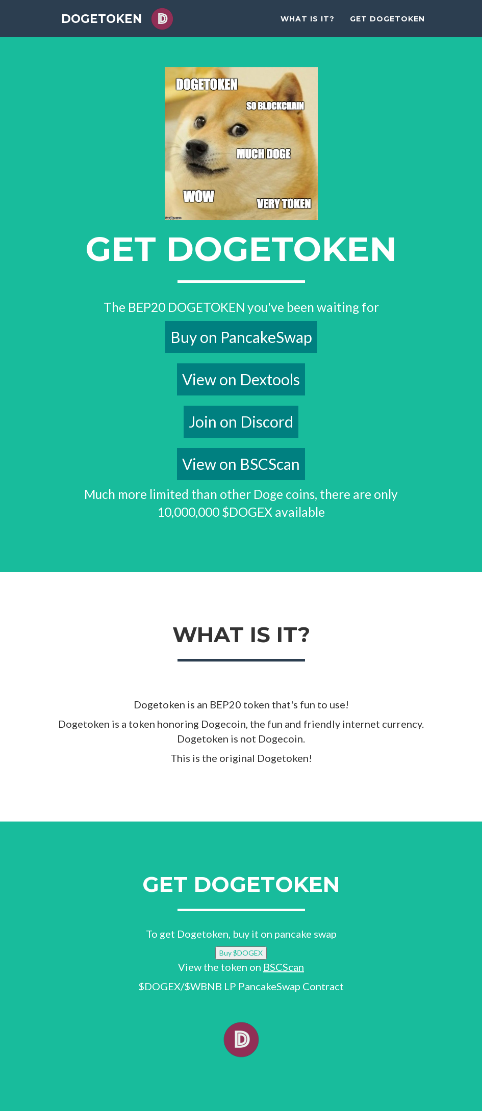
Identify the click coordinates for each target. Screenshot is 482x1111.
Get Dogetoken (387, 25)
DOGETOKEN (106, 25)
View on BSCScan (241, 464)
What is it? (308, 25)
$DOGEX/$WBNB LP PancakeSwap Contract (241, 986)
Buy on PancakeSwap (241, 337)
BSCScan (283, 967)
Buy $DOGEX (241, 952)
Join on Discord (241, 421)
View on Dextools (241, 379)
